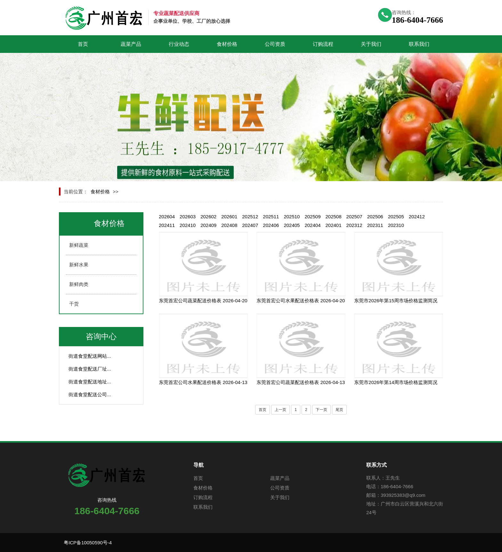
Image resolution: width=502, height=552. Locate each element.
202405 (292, 225)
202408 (229, 225)
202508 (334, 216)
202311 (375, 225)
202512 (250, 216)
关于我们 (371, 44)
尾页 (339, 409)
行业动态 (179, 44)
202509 (312, 216)
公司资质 (275, 44)
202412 (417, 216)
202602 (208, 216)
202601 (229, 216)
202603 (188, 216)
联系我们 (419, 44)
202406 (271, 225)
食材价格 (227, 44)
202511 (271, 216)
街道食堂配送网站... (90, 356)
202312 (354, 225)
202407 (250, 225)
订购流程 (323, 44)
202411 (167, 225)
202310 (396, 225)
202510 (292, 216)
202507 (354, 216)
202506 (375, 216)
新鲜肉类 (78, 284)
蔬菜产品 (131, 44)
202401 (334, 225)
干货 (74, 303)
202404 (312, 225)
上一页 (280, 409)
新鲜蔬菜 (78, 245)
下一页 (321, 409)
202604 (167, 216)
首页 (83, 44)
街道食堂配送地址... (90, 381)
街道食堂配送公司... (90, 394)
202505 (396, 216)
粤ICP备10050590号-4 (88, 542)
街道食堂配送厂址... (90, 369)
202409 (208, 225)
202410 (188, 225)
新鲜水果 (78, 264)
